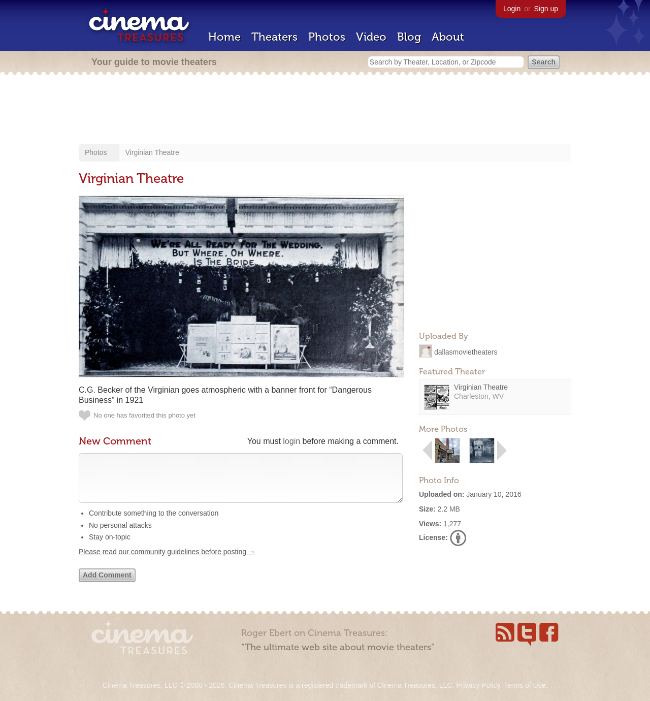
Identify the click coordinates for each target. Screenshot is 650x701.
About (448, 37)
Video (371, 37)
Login (512, 9)
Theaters (274, 37)
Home (224, 37)
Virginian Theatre (152, 152)
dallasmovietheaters (466, 351)
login (291, 441)
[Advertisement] (325, 110)
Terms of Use (524, 685)
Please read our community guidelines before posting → (167, 562)
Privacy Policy (478, 685)
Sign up (546, 9)
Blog (409, 37)
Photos (326, 37)
